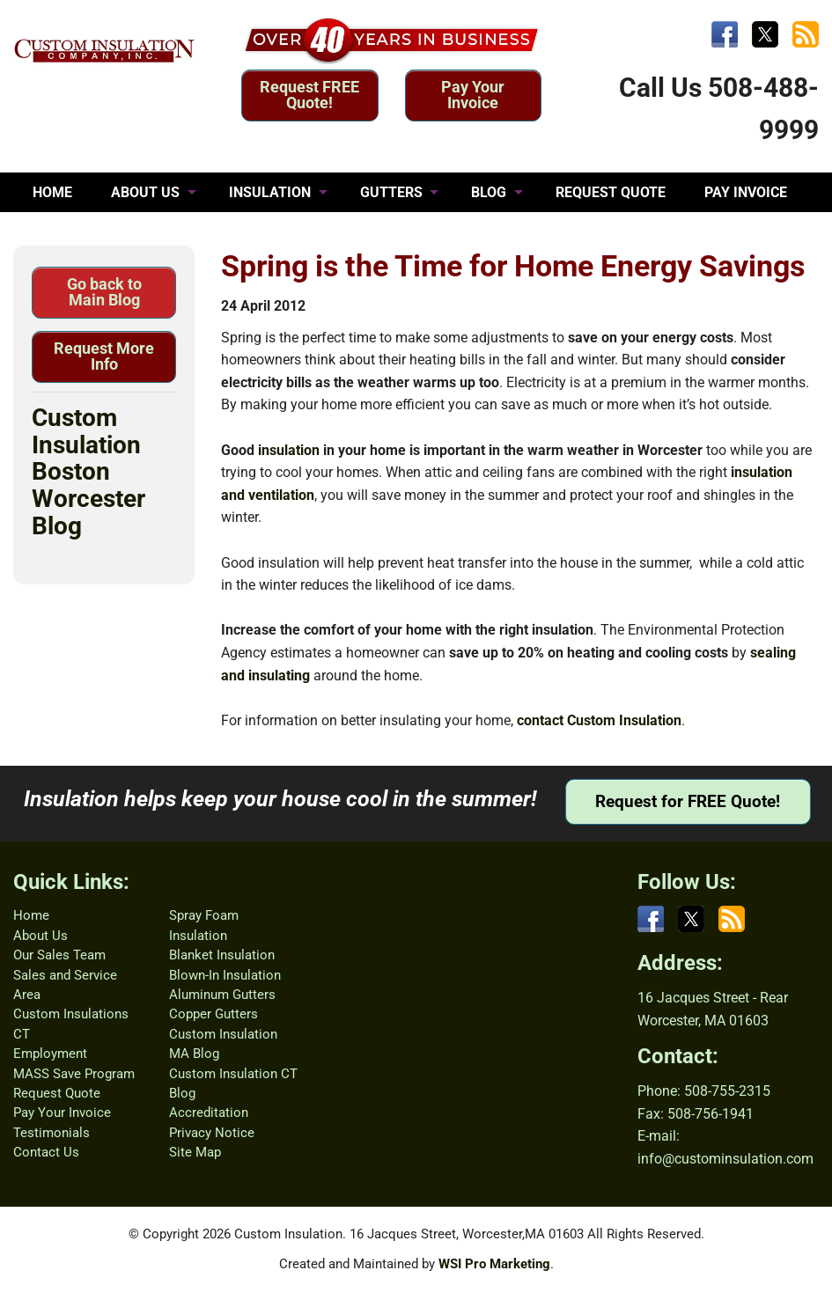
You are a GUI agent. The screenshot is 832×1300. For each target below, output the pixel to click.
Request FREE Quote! (309, 94)
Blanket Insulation (222, 955)
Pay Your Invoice (472, 94)
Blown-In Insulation (225, 975)
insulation (289, 450)
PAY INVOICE (745, 192)
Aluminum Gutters (222, 995)
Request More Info (104, 356)
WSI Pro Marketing (494, 1264)
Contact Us (46, 1152)
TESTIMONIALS (83, 232)
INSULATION (270, 192)
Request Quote (56, 1093)
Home (31, 915)
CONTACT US (215, 232)
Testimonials (51, 1133)
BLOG (488, 192)
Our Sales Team (59, 955)
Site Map (195, 1152)
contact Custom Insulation (599, 720)
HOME (52, 192)
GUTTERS (391, 192)
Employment (50, 1053)
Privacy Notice (211, 1133)
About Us (40, 936)
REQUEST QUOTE (611, 192)
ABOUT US (145, 192)
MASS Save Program (74, 1074)
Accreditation (208, 1112)
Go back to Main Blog (104, 292)
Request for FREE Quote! (687, 801)
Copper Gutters (213, 1014)
